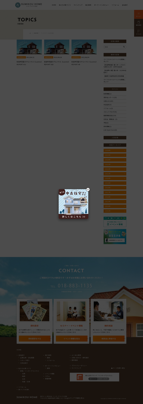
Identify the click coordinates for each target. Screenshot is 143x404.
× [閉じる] (88, 189)
